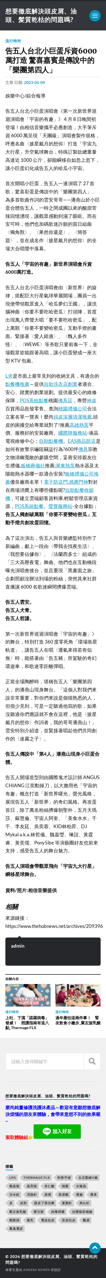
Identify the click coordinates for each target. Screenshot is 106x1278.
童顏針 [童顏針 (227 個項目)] (67, 1203)
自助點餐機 (51, 441)
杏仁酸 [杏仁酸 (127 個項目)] (49, 1186)
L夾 (9, 376)
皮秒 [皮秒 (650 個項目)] (23, 1203)
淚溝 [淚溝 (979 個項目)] (47, 1194)
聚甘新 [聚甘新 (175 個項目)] (39, 1211)
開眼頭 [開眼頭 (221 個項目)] (14, 1220)
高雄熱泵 (79, 425)
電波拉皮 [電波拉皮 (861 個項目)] (48, 1220)
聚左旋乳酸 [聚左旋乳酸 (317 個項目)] (17, 1211)
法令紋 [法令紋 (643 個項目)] (14, 1194)
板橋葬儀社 (33, 465)
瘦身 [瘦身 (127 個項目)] (93, 1194)
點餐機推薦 (17, 384)
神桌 (91, 400)
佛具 (83, 449)
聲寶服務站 (60, 506)
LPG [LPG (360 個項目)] (12, 1177)
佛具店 (65, 400)
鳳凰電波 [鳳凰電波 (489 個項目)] (16, 1228)
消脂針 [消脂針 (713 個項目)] (32, 1194)
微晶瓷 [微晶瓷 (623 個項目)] (14, 1186)
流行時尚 (13, 41)
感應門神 (78, 482)
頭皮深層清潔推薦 (72, 417)
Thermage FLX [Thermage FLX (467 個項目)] (36, 1177)
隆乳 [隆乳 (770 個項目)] (30, 1220)
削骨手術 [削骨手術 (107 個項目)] (64, 1177)
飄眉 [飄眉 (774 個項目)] (86, 1220)
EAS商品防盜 (82, 441)
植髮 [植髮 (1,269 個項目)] (65, 1186)
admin (18, 946)
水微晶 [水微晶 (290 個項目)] (81, 1186)
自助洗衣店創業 (60, 384)
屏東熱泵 (65, 465)
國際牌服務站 (72, 433)
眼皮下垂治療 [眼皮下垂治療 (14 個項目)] (44, 1203)
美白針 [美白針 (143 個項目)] (84, 1203)
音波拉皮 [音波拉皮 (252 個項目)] (68, 1220)
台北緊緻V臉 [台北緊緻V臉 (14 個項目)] (88, 1177)
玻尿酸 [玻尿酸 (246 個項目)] (64, 1194)
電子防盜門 (56, 482)
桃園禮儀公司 (72, 409)
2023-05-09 (34, 82)
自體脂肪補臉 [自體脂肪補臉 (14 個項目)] (82, 1211)
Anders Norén (36, 1270)
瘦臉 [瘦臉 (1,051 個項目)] (79, 1194)
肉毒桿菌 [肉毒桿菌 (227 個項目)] (58, 1211)
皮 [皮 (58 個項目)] (11, 1203)
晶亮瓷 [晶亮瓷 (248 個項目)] (32, 1186)
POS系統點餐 (34, 400)
